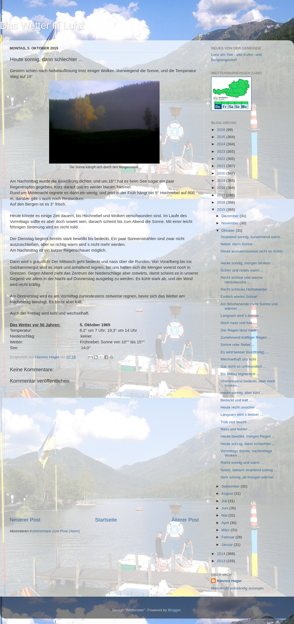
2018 (221, 188)
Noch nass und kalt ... (238, 323)
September (231, 486)
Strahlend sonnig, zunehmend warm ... (252, 237)
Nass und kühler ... (236, 429)
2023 (221, 151)
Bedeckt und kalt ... (236, 400)
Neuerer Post (25, 520)
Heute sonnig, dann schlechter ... (248, 444)
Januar (227, 545)
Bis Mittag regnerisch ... (240, 374)
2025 (221, 137)
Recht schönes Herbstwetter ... (246, 289)
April (225, 523)
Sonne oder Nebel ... (238, 345)
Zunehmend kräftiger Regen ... (246, 337)
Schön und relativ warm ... (242, 270)
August (227, 493)
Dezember (230, 216)
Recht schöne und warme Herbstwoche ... (242, 279)
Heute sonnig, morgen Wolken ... (248, 263)
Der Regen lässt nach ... (241, 330)
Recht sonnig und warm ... (242, 462)
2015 (221, 209)
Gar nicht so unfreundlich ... (243, 366)
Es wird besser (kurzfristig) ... (245, 352)
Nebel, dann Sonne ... (239, 244)
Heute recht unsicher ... (240, 407)
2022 (221, 159)
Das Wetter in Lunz (42, 25)
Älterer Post (185, 520)
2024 (221, 144)
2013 (221, 561)
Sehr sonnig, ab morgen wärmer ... (249, 477)
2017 (221, 195)
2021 (221, 166)
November (230, 223)
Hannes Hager (229, 581)
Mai (225, 515)
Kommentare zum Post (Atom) (55, 531)
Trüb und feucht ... (236, 422)
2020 (221, 173)
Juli (224, 501)
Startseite (106, 520)
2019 (221, 180)
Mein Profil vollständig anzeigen (237, 588)
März (226, 530)
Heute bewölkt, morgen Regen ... (248, 436)
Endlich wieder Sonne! (239, 296)
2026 (221, 130)
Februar (228, 537)
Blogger (174, 610)
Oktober (228, 230)
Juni (225, 508)
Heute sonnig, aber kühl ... (242, 393)
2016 (221, 202)
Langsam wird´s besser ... (242, 316)
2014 (221, 554)
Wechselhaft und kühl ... (240, 359)
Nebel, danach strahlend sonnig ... (249, 470)
